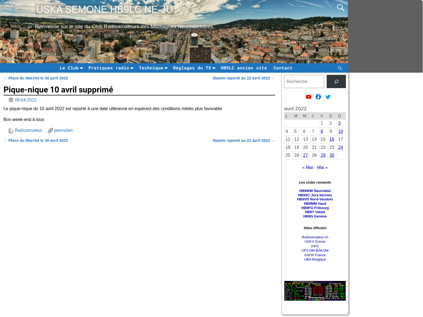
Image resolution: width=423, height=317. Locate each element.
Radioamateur (28, 130)
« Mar (307, 167)
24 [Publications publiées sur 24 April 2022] (340, 147)
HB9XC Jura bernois (315, 195)
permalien (63, 130)
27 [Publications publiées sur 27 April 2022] (305, 155)
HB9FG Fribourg (315, 208)
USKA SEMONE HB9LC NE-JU (104, 9)
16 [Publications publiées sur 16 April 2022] (331, 139)
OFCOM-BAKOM (315, 250)
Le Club (72, 68)
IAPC (315, 246)
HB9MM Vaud (315, 203)
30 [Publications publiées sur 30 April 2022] (331, 155)
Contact (282, 68)
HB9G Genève (315, 216)
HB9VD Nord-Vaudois (315, 199)
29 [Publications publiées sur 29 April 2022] (323, 155)
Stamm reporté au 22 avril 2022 (243, 78)
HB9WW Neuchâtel (315, 191)
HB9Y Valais (315, 212)
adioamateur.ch (316, 237)
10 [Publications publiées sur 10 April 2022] (340, 131)
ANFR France (315, 255)
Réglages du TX (195, 68)
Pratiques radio (112, 68)
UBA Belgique (315, 259)
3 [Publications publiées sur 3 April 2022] (339, 123)
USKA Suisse (314, 241)
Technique (154, 68)
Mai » (322, 167)
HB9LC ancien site (244, 68)
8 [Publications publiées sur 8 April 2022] (322, 131)
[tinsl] (336, 81)
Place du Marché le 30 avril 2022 (36, 78)
